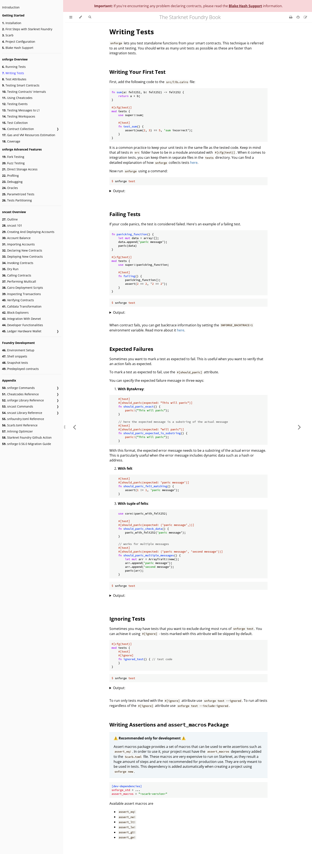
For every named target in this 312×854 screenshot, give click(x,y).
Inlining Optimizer (17, 431)
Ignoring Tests (127, 618)
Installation (11, 23)
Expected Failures (131, 348)
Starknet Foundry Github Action (27, 437)
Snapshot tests (15, 363)
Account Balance (16, 238)
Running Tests (14, 67)
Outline (10, 219)
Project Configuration (18, 42)
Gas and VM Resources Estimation (28, 135)
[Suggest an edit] (305, 17)
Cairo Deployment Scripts (22, 288)
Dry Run (10, 269)
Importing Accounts (18, 244)
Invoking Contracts (17, 263)
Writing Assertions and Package (169, 724)
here (194, 162)
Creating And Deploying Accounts (28, 232)
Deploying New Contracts (22, 257)
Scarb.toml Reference (20, 425)
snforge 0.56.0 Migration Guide (26, 444)
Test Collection (15, 123)
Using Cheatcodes (17, 98)
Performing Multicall (19, 281)
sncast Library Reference (22, 413)
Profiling (10, 176)
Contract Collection (18, 129)
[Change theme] (80, 17)
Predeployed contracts (20, 369)
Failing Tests (124, 214)
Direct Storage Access (20, 169)
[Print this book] (291, 17)
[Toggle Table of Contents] (71, 17)
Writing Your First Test (137, 71)
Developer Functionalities (22, 325)
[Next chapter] (299, 427)
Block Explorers (15, 313)
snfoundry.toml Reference (23, 419)
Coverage (11, 141)
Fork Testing (13, 157)
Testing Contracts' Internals (24, 92)
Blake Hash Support (17, 48)
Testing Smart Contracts (20, 85)
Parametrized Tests (18, 194)
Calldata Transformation (22, 306)
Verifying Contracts (18, 300)
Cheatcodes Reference (20, 394)
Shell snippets (14, 356)
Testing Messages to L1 (21, 110)
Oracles (10, 188)
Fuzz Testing (13, 163)
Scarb (7, 35)
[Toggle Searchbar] (89, 17)
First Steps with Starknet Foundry (27, 29)
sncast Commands (17, 406)
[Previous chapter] (74, 427)
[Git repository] (298, 17)
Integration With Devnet (21, 319)
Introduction (11, 7)
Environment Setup (18, 350)
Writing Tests (13, 73)
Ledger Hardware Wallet (21, 331)
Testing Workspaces (18, 116)
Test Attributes (14, 79)
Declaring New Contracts (22, 250)
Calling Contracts (16, 275)
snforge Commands (18, 388)
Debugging (12, 182)
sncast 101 (12, 225)
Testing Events (15, 104)
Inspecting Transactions (21, 294)
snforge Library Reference (23, 400)
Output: (119, 191)
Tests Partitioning (17, 200)
